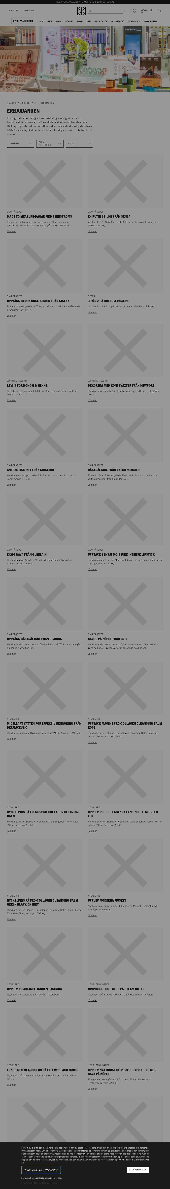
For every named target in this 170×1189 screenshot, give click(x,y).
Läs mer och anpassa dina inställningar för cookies (41, 1178)
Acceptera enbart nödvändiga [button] (41, 1170)
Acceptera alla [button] (137, 1170)
